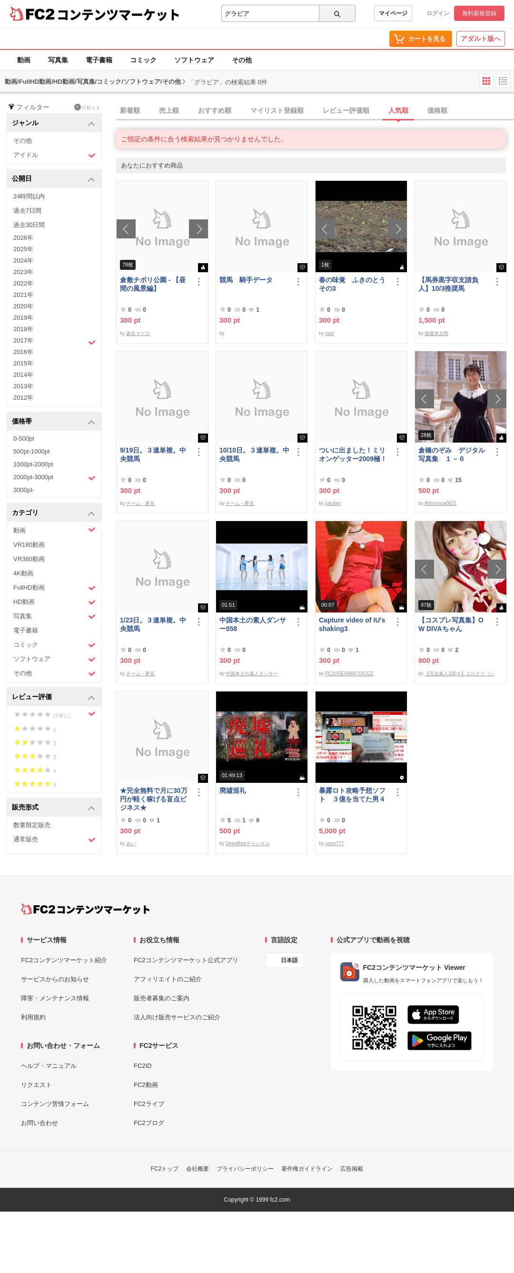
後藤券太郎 (436, 333)
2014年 (23, 374)
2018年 (23, 329)
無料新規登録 (479, 13)
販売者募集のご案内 (161, 998)
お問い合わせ (39, 1122)
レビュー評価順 (346, 110)
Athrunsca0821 (440, 503)
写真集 (58, 60)
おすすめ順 (214, 110)
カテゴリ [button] (53, 513)
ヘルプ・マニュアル (49, 1065)
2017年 (54, 341)
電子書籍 (99, 60)
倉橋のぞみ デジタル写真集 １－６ (451, 454)
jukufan (332, 503)
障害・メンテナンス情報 (55, 998)
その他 (242, 60)
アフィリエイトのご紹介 (168, 979)
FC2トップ (165, 1168)
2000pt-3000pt (54, 478)
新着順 (130, 110)
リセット (87, 107)
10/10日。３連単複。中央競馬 (254, 454)
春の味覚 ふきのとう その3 (354, 284)
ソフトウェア (194, 60)
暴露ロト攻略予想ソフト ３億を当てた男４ (352, 795)
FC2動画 (146, 1084)
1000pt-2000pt (33, 464)
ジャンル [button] (53, 123)
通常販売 (54, 840)
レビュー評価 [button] (53, 697)
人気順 (398, 110)
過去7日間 (27, 210)
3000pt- (23, 489)
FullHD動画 (54, 588)
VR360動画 (29, 558)
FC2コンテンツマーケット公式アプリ (186, 960)
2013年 (23, 386)
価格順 (437, 110)
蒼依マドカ (138, 333)
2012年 (23, 397)
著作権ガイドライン (307, 1168)
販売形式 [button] (53, 807)
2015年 (23, 363)
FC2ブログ (149, 1122)
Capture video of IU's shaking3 (352, 624)
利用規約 (33, 1017)
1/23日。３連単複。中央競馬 (153, 624)
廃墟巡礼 (232, 790)
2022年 (23, 283)
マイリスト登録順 (277, 110)
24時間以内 (29, 196)
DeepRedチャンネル (247, 843)
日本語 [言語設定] (289, 960)
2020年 (23, 306)
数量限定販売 (31, 825)
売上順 (169, 110)
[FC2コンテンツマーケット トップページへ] (85, 909)
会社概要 (197, 1168)
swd (329, 333)
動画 (23, 60)
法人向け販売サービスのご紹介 (177, 1017)
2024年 (23, 260)
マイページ (393, 13)
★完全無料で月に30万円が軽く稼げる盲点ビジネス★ (154, 799)
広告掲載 (351, 1168)
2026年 (23, 237)
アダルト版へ (481, 38)
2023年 (23, 272)
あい (131, 843)
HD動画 (54, 602)
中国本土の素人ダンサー (252, 673)
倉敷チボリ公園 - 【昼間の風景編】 (153, 284)
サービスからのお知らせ (55, 979)
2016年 (23, 351)
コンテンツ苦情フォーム (55, 1103)
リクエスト (36, 1084)
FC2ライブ (149, 1103)
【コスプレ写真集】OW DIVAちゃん (451, 624)
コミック (143, 60)
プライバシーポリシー (245, 1168)
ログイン (437, 13)
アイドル (54, 155)
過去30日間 (29, 224)
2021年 (23, 294)
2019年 (23, 317)
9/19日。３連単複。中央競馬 (153, 454)
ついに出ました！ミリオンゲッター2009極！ (353, 454)
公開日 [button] (53, 179)
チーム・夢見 (140, 503)
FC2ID (143, 1065)
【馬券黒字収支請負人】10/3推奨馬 (448, 284)
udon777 (334, 843)
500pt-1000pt (31, 451)
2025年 (23, 249)
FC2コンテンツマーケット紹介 (64, 960)
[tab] (315, 110)
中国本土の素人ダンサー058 (252, 624)
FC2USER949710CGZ (349, 673)
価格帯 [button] (53, 421)
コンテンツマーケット (118, 14)
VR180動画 (29, 544)
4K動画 (23, 573)
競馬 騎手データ (246, 280)
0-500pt (23, 438)
